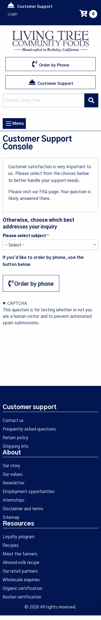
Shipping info (16, 446)
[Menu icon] (8, 123)
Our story (11, 466)
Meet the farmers (20, 554)
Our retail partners (20, 571)
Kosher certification (22, 597)
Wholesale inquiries (21, 580)
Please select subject (24, 236)
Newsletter (14, 483)
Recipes (11, 545)
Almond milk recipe (21, 563)
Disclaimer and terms (23, 509)
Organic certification (22, 588)
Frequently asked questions (29, 429)
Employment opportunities (29, 491)
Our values (13, 474)
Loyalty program (18, 537)
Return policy (15, 438)
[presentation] (44, 336)
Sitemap (11, 517)
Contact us (13, 420)
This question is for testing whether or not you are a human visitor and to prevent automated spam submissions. (50, 323)
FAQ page (48, 192)
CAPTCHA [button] (17, 303)
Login (12, 14)
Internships (14, 500)
